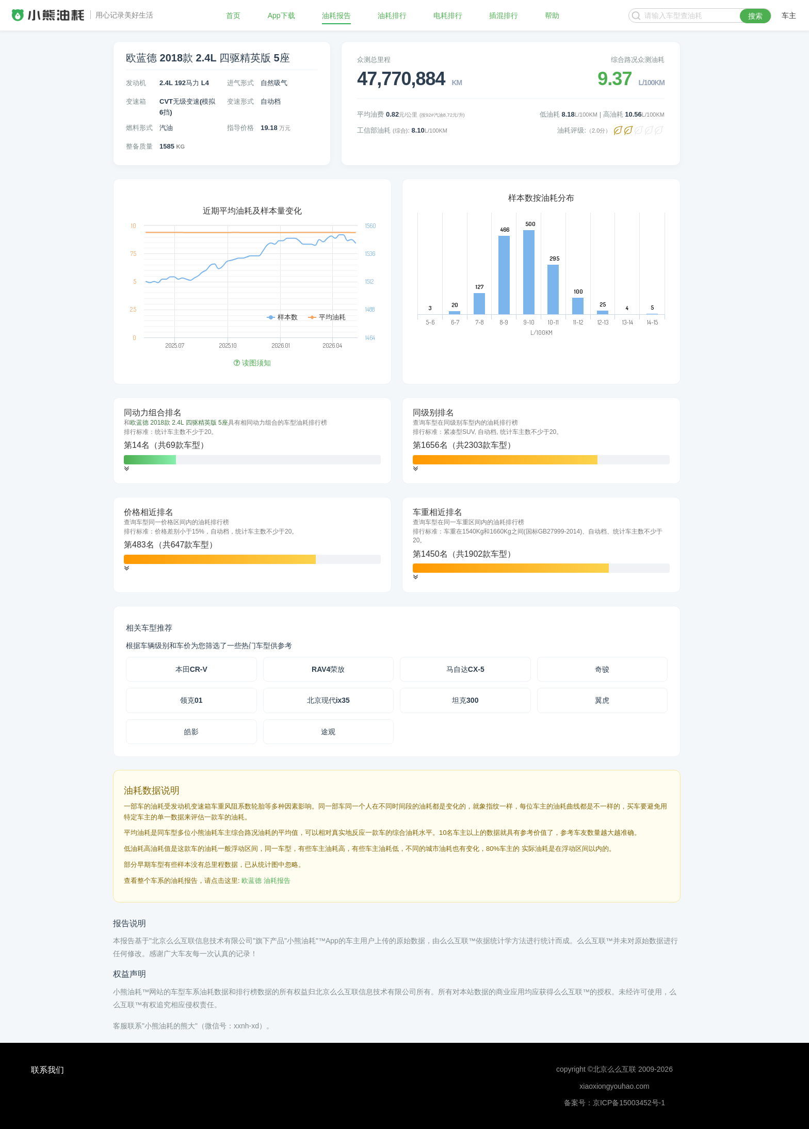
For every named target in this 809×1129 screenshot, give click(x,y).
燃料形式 (139, 128)
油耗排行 (392, 15)
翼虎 (602, 700)
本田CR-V (191, 669)
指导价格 (240, 128)
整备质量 (139, 146)
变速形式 (240, 101)
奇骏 (602, 669)
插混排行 (503, 15)
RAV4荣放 (328, 669)
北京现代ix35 (328, 700)
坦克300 (465, 700)
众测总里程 (374, 59)
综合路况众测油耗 (638, 59)
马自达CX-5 (465, 669)
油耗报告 (336, 15)
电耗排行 (447, 15)
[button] (126, 468)
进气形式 (240, 83)
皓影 (191, 732)
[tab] (252, 440)
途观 (328, 732)
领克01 (191, 700)
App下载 (281, 15)
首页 (233, 15)
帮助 (552, 15)
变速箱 (136, 101)
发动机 (136, 83)
